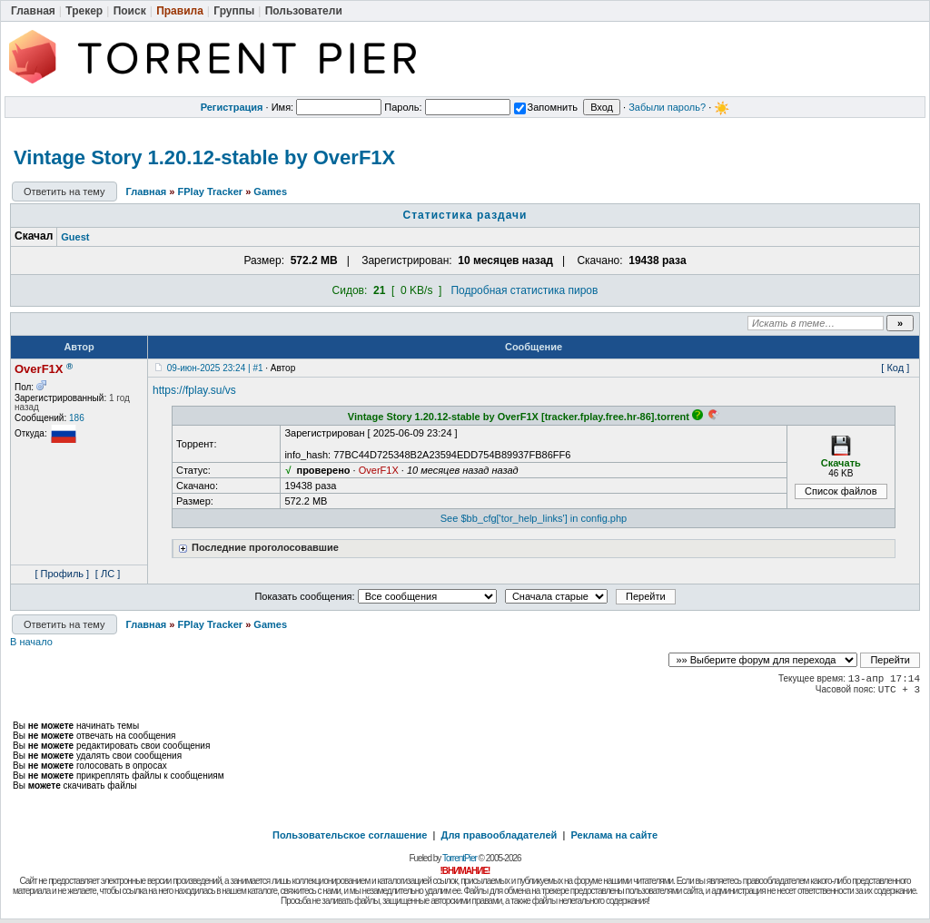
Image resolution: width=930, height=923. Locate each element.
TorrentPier (459, 858)
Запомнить (546, 107)
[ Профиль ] (62, 573)
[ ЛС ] (107, 573)
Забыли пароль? (667, 107)
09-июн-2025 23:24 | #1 (215, 368)
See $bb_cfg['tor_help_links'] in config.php (533, 518)
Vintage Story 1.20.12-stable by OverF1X (204, 157)
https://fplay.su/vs (194, 390)
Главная (146, 191)
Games (270, 191)
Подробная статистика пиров (524, 290)
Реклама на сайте (614, 835)
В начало (31, 641)
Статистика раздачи (465, 215)
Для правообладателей (499, 835)
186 (76, 418)
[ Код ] (895, 367)
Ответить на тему (64, 191)
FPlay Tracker (210, 191)
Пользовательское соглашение (349, 835)
